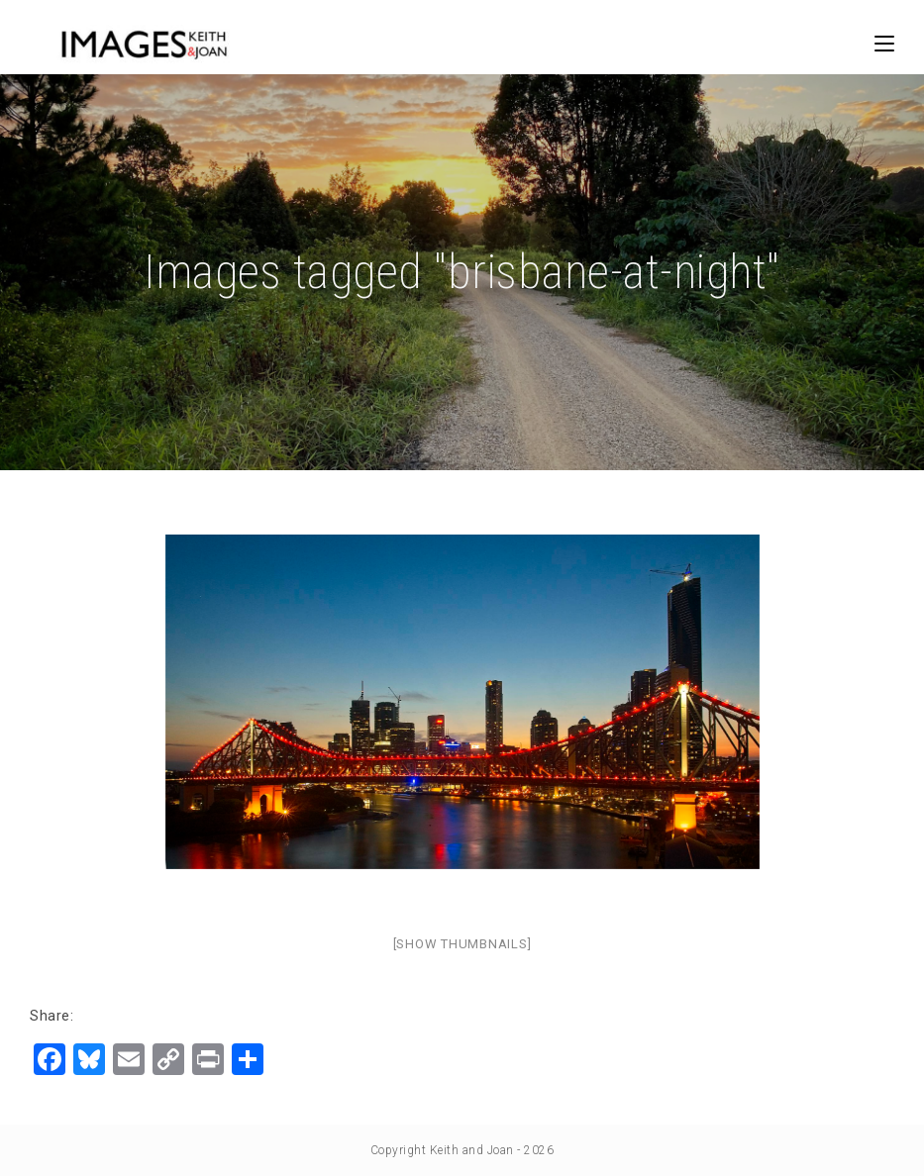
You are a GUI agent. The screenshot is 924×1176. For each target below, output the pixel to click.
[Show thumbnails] (462, 943)
